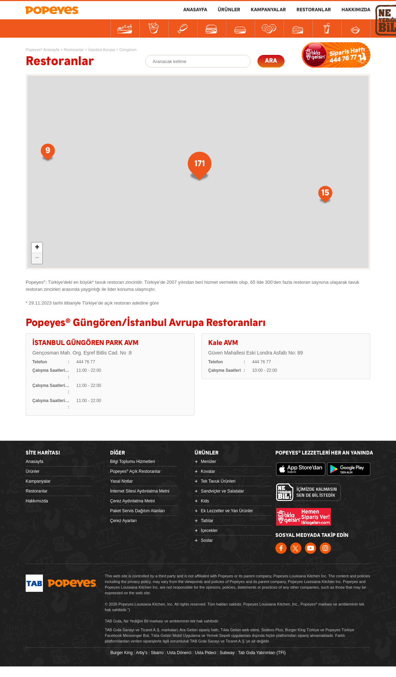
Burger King (121, 652)
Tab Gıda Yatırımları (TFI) (262, 652)
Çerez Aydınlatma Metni (132, 501)
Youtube (310, 548)
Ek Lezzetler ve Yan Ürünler (227, 510)
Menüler (208, 461)
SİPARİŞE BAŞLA (336, 55)
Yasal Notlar (121, 481)
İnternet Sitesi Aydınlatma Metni (140, 491)
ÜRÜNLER (229, 10)
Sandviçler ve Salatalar (222, 491)
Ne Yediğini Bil (308, 492)
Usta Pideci (205, 652)
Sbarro (157, 652)
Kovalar (208, 471)
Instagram (325, 548)
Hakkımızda (37, 501)
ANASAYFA (195, 10)
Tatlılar (207, 520)
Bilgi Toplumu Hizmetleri (132, 461)
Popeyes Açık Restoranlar (135, 471)
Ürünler (32, 471)
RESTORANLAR (313, 10)
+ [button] (37, 248)
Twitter (295, 548)
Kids (205, 501)
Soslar (207, 540)
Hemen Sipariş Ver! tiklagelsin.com (303, 517)
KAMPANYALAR (268, 10)
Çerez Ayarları (123, 520)
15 (276, 179)
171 (191, 157)
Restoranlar (36, 491)
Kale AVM (223, 343)
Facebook (281, 548)
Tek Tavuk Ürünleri (218, 481)
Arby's (141, 652)
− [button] (37, 258)
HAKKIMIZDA (355, 10)
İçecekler (209, 530)
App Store (300, 469)
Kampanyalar (38, 481)
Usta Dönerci (179, 652)
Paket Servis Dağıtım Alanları (137, 510)
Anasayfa (34, 461)
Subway (227, 652)
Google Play (351, 469)
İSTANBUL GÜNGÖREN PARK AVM (85, 343)
